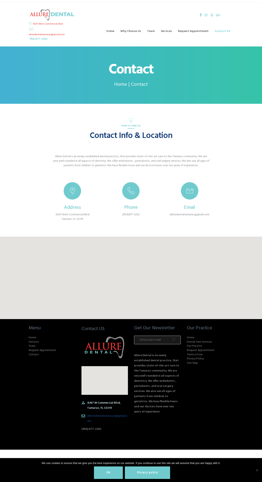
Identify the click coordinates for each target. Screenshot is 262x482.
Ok (108, 472)
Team (32, 346)
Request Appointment (42, 350)
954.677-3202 (38, 39)
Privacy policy (147, 472)
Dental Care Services (199, 342)
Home (120, 85)
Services (34, 342)
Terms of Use (195, 354)
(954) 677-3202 (91, 429)
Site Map (192, 363)
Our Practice (194, 346)
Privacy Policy (195, 358)
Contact (34, 354)
